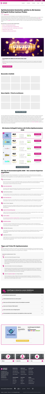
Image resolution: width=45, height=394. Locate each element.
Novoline (33, 141)
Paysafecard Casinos (31, 389)
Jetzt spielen (37, 151)
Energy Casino (23, 390)
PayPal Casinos (31, 387)
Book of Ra (14, 386)
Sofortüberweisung (31, 390)
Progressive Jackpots (24, 381)
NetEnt (39, 18)
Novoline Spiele (31, 378)
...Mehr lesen (4, 60)
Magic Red (22, 387)
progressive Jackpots (11, 288)
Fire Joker (14, 390)
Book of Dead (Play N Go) (7, 214)
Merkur (37, 141)
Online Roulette (23, 378)
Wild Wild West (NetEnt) (7, 238)
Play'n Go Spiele (31, 381)
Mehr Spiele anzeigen (21, 131)
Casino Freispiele (15, 381)
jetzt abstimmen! (7, 64)
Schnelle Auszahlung (31, 386)
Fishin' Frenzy (14, 387)
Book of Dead (14, 389)
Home (2, 14)
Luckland (22, 389)
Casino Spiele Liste (15, 378)
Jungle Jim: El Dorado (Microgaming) (9, 227)
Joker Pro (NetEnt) (6, 232)
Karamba (22, 386)
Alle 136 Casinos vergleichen (22, 184)
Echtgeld (8, 20)
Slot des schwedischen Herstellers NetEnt (12, 235)
